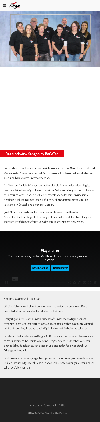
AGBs (62, 405)
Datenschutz (50, 405)
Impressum (36, 405)
